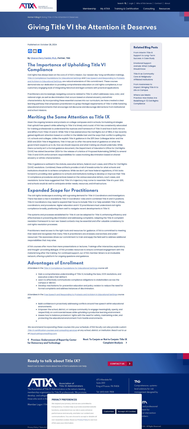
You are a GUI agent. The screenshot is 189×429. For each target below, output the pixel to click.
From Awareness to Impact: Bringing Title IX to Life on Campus (146, 87)
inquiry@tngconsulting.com (43, 333)
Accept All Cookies (127, 411)
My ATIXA (105, 8)
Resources (164, 8)
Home (30, 17)
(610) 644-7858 (107, 392)
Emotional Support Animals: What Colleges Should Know (145, 66)
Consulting (149, 8)
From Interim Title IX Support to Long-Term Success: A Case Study (144, 55)
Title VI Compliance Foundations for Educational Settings (54, 78)
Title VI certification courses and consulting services (52, 330)
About (167, 3)
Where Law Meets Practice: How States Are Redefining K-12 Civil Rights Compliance (146, 99)
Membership (89, 8)
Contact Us (117, 363)
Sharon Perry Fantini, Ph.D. (44, 58)
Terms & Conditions (46, 427)
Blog (37, 17)
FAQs (47, 405)
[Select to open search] (122, 3)
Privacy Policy (33, 427)
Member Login (35, 405)
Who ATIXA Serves (144, 3)
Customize (109, 411)
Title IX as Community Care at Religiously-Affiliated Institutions (144, 76)
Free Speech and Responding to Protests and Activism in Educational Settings (80, 294)
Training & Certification (126, 8)
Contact (158, 3)
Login (131, 3)
